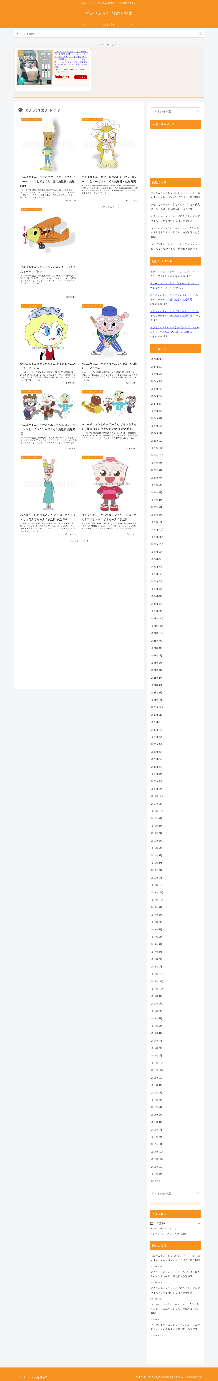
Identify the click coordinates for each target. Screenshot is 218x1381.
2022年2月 (156, 603)
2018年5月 (156, 937)
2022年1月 (156, 611)
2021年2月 (156, 692)
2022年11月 (157, 537)
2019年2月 (156, 870)
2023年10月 (157, 455)
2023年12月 (157, 440)
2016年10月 (157, 1077)
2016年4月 (156, 1122)
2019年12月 (157, 796)
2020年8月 (156, 737)
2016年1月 (156, 1144)
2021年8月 (156, 648)
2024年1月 (156, 433)
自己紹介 (161, 1223)
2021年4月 (156, 677)
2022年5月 (156, 581)
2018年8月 (156, 914)
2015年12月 (157, 1151)
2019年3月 (156, 863)
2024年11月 (157, 359)
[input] (109, 34)
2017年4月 (156, 1033)
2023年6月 (156, 485)
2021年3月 (156, 685)
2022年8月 (156, 559)
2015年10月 (157, 1166)
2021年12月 (157, 618)
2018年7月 (156, 922)
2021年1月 (156, 700)
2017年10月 (157, 989)
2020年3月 (156, 774)
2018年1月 (156, 966)
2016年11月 (157, 1070)
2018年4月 (156, 944)
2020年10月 (157, 722)
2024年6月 (156, 396)
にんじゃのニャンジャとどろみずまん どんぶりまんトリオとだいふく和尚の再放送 (175, 218)
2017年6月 (156, 1018)
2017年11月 (157, 981)
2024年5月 (156, 403)
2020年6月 (156, 751)
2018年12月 (157, 885)
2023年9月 (156, 463)
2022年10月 (157, 544)
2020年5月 (156, 759)
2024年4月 (156, 411)
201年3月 (156, 1181)
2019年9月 (156, 818)
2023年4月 (156, 500)
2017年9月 (156, 996)
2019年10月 (157, 811)
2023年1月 (156, 522)
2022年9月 (156, 551)
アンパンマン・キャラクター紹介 (168, 1234)
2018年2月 (156, 959)
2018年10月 (157, 900)
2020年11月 (157, 714)
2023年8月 (156, 470)
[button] (201, 34)
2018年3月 (156, 952)
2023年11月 (157, 448)
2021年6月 (156, 662)
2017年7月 (156, 1011)
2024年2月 (156, 425)
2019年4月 (156, 855)
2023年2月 (156, 514)
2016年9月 (156, 1085)
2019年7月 (156, 833)
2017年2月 (156, 1048)
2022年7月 (156, 566)
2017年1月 (156, 1055)
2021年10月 (157, 633)
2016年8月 (156, 1092)
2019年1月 (156, 877)
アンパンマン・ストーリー (164, 1228)
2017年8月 (156, 1003)
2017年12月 (157, 974)
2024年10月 (157, 366)
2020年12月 (157, 707)
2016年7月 (156, 1100)
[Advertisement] (110, 251)
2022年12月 (157, 529)
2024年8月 (156, 381)
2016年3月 (156, 1129)
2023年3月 (156, 507)
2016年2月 (156, 1137)
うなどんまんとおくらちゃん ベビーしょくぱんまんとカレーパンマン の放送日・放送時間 (175, 195)
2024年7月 (156, 388)
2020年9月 (156, 729)
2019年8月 (156, 826)
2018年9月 (156, 907)
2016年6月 (156, 1107)
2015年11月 (157, 1159)
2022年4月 (156, 589)
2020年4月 (156, 766)
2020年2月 (156, 781)
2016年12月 (157, 1063)
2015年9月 (156, 1174)
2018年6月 (156, 929)
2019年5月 (156, 848)
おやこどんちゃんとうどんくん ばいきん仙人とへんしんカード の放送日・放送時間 (175, 207)
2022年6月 (156, 574)
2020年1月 (156, 788)
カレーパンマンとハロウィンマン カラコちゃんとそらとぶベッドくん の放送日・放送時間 (175, 232)
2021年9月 (156, 640)
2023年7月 (156, 477)
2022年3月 (156, 596)
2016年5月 (156, 1114)
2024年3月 (156, 418)
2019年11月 (157, 803)
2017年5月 (156, 1026)
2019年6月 (156, 840)
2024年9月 (156, 374)
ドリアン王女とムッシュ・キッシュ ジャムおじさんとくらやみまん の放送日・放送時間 (175, 246)
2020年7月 (156, 744)
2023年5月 (156, 492)
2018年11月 (157, 892)
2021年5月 (156, 670)
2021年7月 (156, 655)
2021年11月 (157, 626)
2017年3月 (156, 1040)
